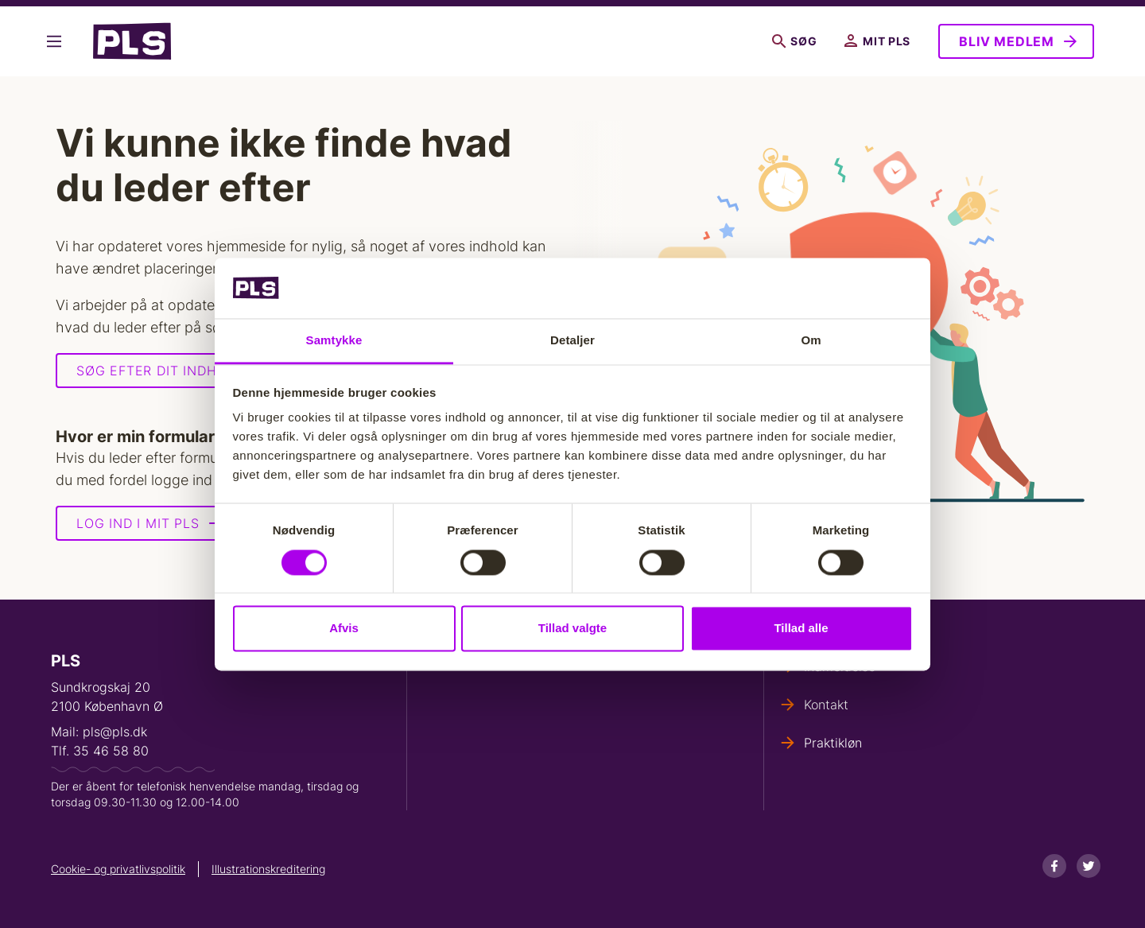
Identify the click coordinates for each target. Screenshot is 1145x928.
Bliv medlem (1006, 41)
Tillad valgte (572, 628)
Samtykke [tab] (334, 341)
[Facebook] (1054, 866)
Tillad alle (801, 628)
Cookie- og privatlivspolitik (118, 869)
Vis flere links (54, 41)
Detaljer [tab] (572, 341)
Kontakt (826, 705)
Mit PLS (877, 41)
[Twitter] (1088, 866)
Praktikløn (833, 743)
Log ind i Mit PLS (138, 523)
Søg (794, 41)
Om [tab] (811, 341)
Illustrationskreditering (268, 869)
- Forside (132, 41)
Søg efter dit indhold (160, 371)
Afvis (344, 628)
